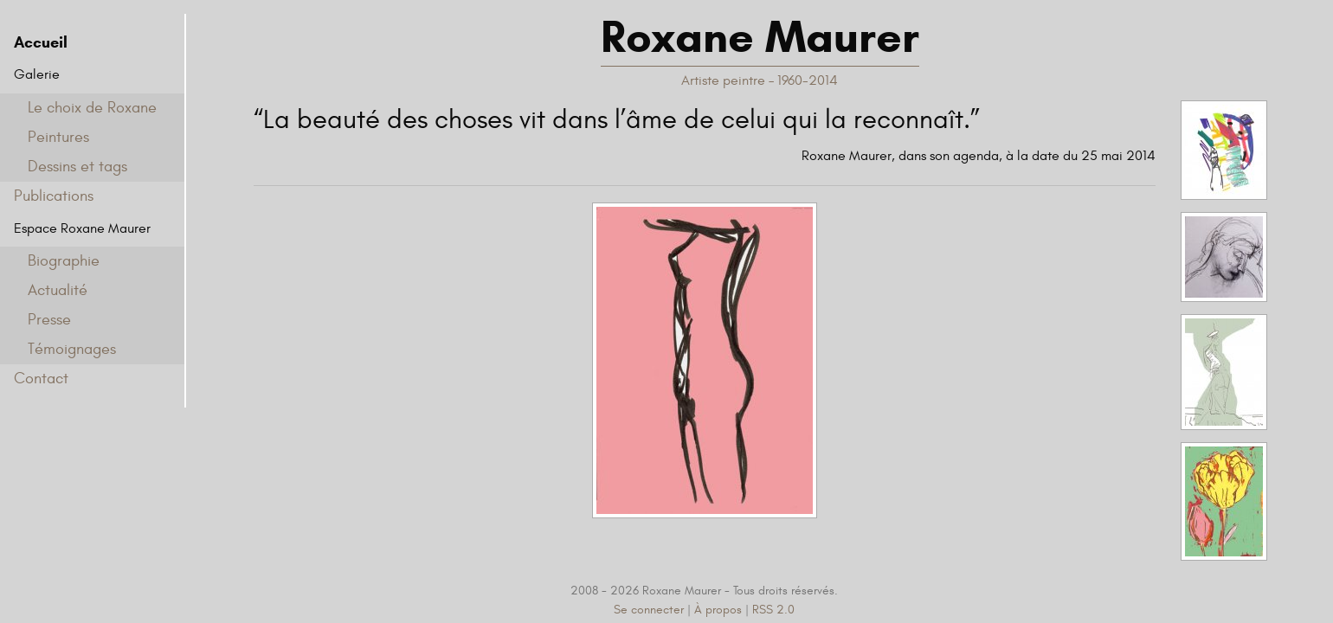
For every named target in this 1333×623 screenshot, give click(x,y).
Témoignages (72, 349)
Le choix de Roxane (92, 108)
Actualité (57, 290)
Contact (41, 378)
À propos (718, 609)
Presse (49, 320)
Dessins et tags (77, 166)
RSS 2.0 (773, 609)
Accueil (41, 42)
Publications (53, 196)
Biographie (64, 261)
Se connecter (649, 609)
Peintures (58, 137)
